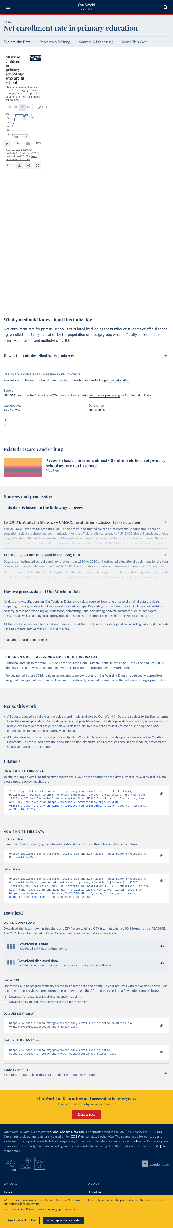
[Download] (145, 303)
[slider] (30, 293)
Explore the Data (17, 42)
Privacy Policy (35, 1209)
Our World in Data (86, 7)
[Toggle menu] (8, 7)
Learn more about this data (119, 301)
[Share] (154, 303)
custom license (135, 1149)
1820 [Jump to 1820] (20, 293)
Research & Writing (55, 42)
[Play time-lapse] (9, 293)
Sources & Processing (96, 42)
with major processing (104, 395)
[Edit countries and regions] (146, 75)
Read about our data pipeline (25, 639)
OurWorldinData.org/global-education (26, 306)
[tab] (15, 75)
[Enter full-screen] (163, 303)
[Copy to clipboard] (156, 793)
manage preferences (61, 1209)
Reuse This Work (135, 42)
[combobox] (165, 7)
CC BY (52, 306)
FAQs (158, 1154)
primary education (117, 380)
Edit (149, 74)
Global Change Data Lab (67, 1140)
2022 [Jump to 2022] (161, 293)
